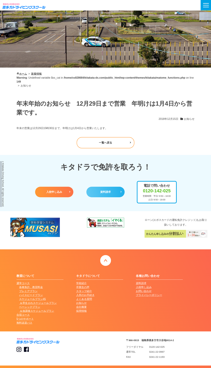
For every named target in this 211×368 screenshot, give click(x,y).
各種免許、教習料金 (31, 287)
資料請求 (105, 192)
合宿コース (23, 314)
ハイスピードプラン (31, 295)
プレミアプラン (28, 291)
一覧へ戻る (105, 142)
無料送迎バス (24, 322)
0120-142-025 (157, 346)
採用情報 (81, 310)
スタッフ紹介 (84, 291)
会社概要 (81, 307)
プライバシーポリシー (149, 295)
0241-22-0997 (157, 351)
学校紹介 (81, 283)
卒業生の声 (82, 287)
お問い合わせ (144, 291)
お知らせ (81, 303)
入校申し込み (54, 192)
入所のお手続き (85, 295)
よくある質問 (84, 299)
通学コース (23, 283)
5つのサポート (25, 318)
